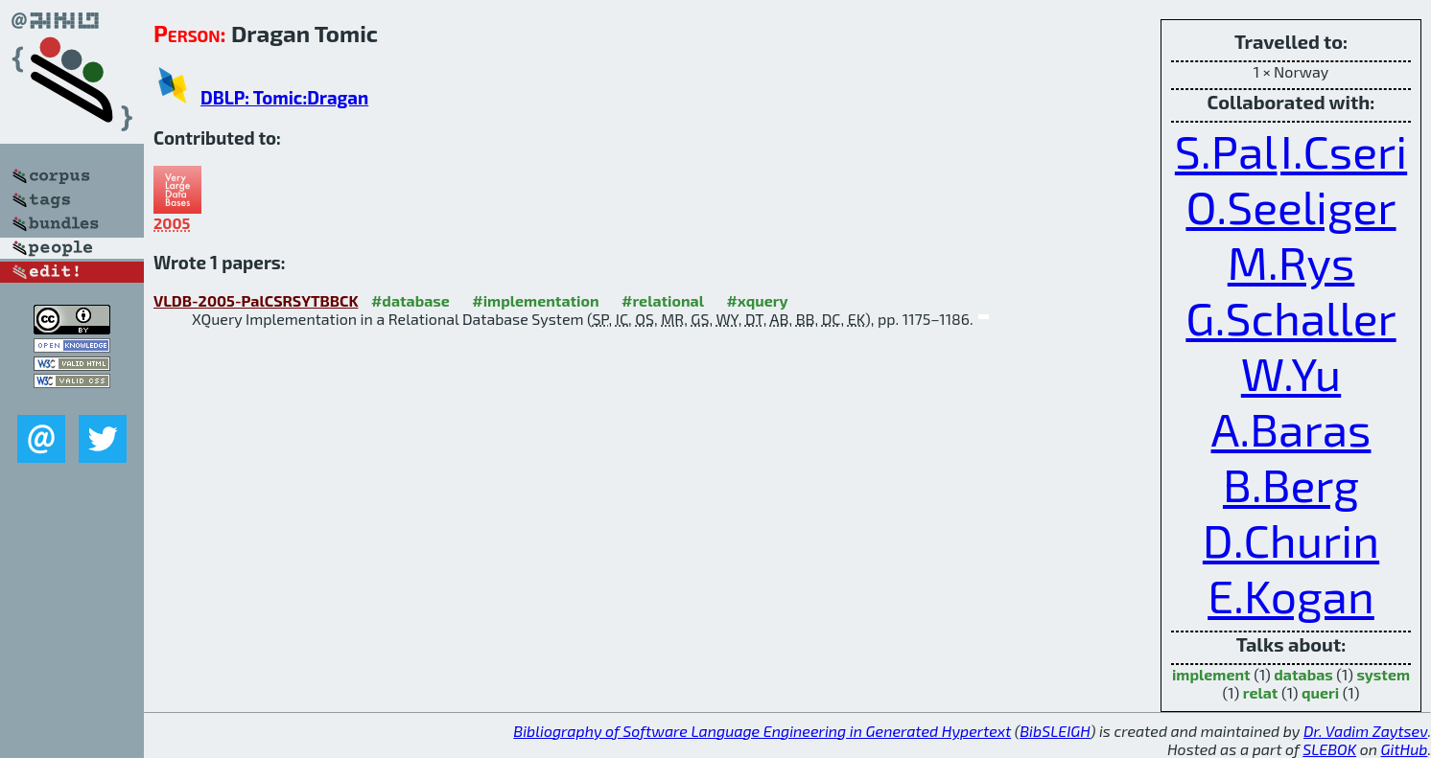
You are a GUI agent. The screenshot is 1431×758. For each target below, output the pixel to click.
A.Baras (1291, 428)
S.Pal (1226, 150)
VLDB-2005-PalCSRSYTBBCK (255, 300)
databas (1303, 674)
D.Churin (1291, 539)
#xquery (756, 300)
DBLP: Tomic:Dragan (284, 97)
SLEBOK (1329, 749)
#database (410, 300)
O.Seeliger (1290, 206)
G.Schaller (1290, 317)
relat (1261, 692)
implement (1211, 674)
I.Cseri (1343, 150)
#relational (663, 300)
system (1383, 674)
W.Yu (1291, 373)
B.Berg (1291, 484)
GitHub (1404, 749)
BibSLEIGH (1055, 731)
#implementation (535, 300)
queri (1320, 692)
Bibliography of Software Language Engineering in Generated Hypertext (762, 731)
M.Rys (1291, 261)
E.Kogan (1291, 595)
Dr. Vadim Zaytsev (1365, 731)
